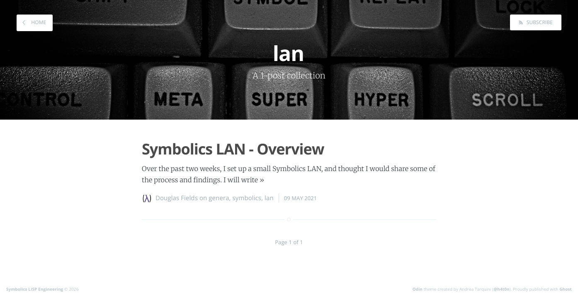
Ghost (565, 289)
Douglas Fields (176, 198)
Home (38, 22)
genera (219, 198)
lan (269, 198)
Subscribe (539, 22)
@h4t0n (501, 289)
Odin (418, 289)
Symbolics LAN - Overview (233, 149)
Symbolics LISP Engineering (34, 289)
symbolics (247, 198)
